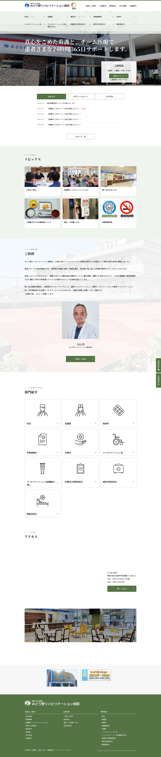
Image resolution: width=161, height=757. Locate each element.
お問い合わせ (42, 750)
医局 (103, 716)
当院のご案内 (80, 359)
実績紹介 (29, 738)
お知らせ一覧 (80, 136)
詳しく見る (122, 588)
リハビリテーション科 (109, 732)
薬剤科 (104, 722)
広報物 (28, 732)
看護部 (104, 719)
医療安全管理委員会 (109, 738)
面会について (119, 76)
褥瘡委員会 (106, 744)
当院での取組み (31, 726)
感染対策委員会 (107, 741)
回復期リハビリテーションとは (37, 722)
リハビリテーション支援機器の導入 (114, 735)
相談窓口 (67, 719)
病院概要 (29, 719)
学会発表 (29, 735)
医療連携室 (106, 726)
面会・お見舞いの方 (71, 722)
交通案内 (132, 6)
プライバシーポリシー (65, 750)
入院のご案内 (68, 716)
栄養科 (104, 729)
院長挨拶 (29, 716)
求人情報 (122, 6)
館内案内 (29, 729)
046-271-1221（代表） (122, 579)
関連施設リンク (52, 750)
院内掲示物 (68, 726)
